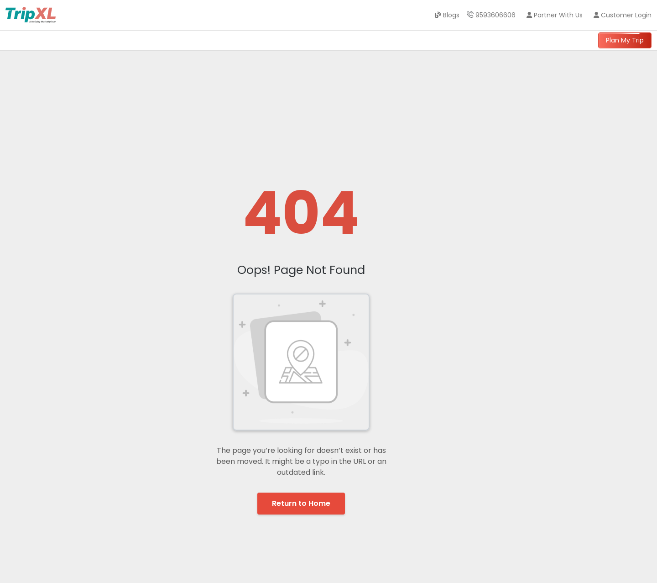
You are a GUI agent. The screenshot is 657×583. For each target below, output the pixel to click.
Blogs (447, 15)
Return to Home (301, 503)
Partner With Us (555, 15)
